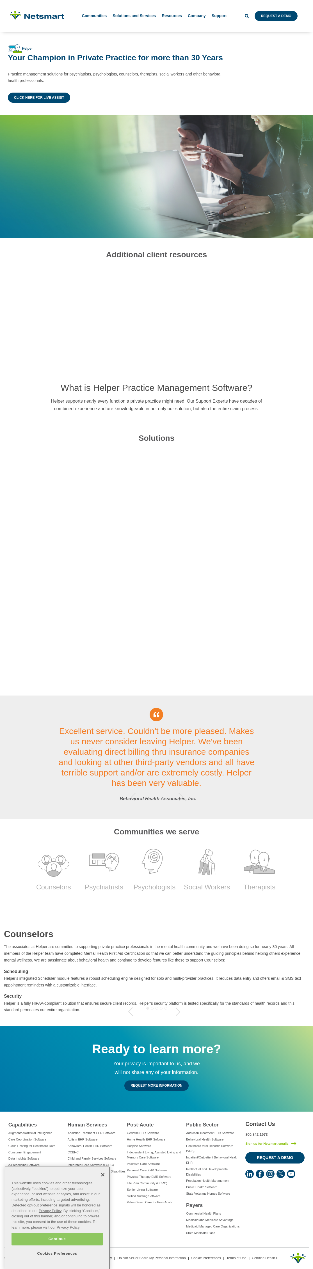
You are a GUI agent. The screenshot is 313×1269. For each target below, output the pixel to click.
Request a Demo (276, 16)
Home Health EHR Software (146, 1139)
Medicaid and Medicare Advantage (210, 1220)
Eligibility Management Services (30, 1177)
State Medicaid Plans (200, 1232)
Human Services (87, 1125)
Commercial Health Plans (203, 1213)
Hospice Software (139, 1146)
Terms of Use (236, 1258)
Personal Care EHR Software (147, 1170)
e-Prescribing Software (24, 1165)
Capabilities (22, 1125)
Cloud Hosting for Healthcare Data (32, 1146)
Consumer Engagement (24, 1152)
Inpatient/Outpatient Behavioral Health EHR (212, 1160)
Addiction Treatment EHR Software (92, 1133)
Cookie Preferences (206, 1258)
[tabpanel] (156, 757)
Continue (57, 1258)
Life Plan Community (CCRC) (147, 1183)
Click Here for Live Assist (39, 98)
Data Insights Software (24, 1158)
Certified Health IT (265, 1258)
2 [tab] (156, 797)
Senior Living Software (142, 1189)
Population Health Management (207, 1180)
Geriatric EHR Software (143, 1133)
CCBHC (73, 1152)
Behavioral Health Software (204, 1139)
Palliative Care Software (143, 1163)
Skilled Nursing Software (144, 1196)
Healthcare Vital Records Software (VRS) (209, 1148)
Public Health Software (201, 1187)
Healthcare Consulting (23, 1184)
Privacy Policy (50, 1229)
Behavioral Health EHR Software (90, 1146)
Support (219, 15)
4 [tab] (161, 1008)
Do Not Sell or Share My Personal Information (151, 1258)
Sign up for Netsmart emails (267, 1143)
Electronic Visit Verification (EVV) (31, 1171)
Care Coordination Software (27, 1139)
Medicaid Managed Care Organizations (213, 1226)
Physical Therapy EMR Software (149, 1176)
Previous (133, 797)
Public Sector (202, 1125)
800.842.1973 (256, 1134)
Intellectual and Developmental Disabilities (96, 1171)
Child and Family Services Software (92, 1158)
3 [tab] (161, 797)
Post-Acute (140, 1125)
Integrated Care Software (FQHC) (91, 1165)
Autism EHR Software (82, 1139)
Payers (194, 1205)
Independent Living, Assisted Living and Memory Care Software (154, 1155)
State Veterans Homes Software (208, 1193)
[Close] (103, 1194)
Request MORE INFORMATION (156, 1085)
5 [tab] (165, 1008)
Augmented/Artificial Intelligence (30, 1133)
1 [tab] (152, 797)
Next (181, 797)
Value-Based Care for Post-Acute (149, 1202)
